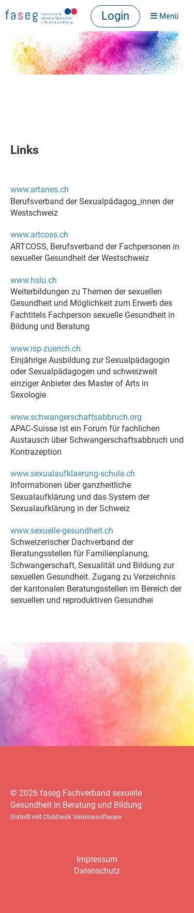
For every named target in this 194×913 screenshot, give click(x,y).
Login (115, 15)
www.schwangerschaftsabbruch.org (76, 417)
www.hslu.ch (33, 280)
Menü (164, 16)
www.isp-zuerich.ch (45, 349)
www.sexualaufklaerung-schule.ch (72, 474)
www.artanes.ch (39, 189)
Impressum (97, 859)
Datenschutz (97, 871)
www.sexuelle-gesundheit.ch (61, 531)
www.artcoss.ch (39, 235)
